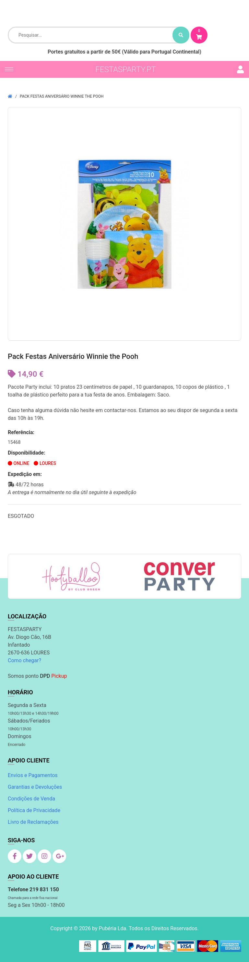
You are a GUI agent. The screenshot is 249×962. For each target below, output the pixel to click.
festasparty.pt (125, 69)
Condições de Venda (31, 799)
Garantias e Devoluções (35, 787)
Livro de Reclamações (33, 822)
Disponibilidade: (26, 453)
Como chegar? (24, 660)
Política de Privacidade (34, 810)
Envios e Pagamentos (33, 775)
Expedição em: (25, 474)
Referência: (21, 432)
